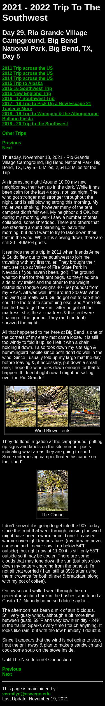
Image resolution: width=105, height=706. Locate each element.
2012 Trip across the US (27, 73)
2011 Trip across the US (27, 68)
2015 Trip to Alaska (22, 83)
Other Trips (14, 133)
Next (7, 147)
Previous (11, 142)
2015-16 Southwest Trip (27, 88)
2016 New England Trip (26, 93)
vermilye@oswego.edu (26, 693)
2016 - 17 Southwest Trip (28, 98)
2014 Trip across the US (27, 78)
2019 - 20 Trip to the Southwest (35, 123)
